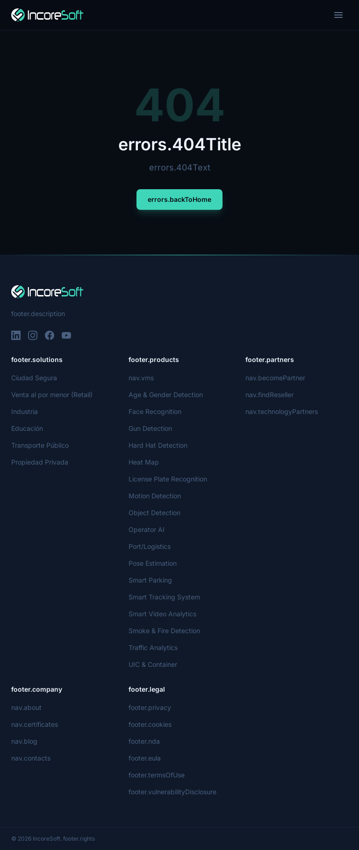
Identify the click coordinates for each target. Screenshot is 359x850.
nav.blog (24, 741)
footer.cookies (150, 724)
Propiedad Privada (39, 462)
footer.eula (145, 758)
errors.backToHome (179, 199)
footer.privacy (149, 707)
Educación (27, 428)
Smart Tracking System (164, 596)
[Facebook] (49, 335)
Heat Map (143, 462)
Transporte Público (40, 445)
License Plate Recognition (168, 478)
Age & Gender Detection (166, 394)
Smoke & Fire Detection (165, 630)
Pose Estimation (153, 563)
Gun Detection (151, 428)
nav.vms (141, 377)
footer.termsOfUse (157, 774)
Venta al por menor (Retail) (52, 394)
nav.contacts (30, 758)
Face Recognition (155, 411)
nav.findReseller (269, 394)
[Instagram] (32, 335)
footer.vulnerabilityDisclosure (173, 791)
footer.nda (144, 741)
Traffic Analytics (152, 647)
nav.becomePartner (275, 377)
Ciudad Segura (33, 377)
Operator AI (147, 529)
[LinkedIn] (16, 335)
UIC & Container (153, 664)
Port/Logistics (150, 546)
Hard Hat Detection (158, 445)
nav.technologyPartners (281, 411)
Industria (25, 411)
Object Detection (154, 512)
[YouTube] (66, 335)
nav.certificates (34, 724)
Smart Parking (150, 580)
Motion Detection (155, 495)
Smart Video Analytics (162, 613)
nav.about (26, 707)
